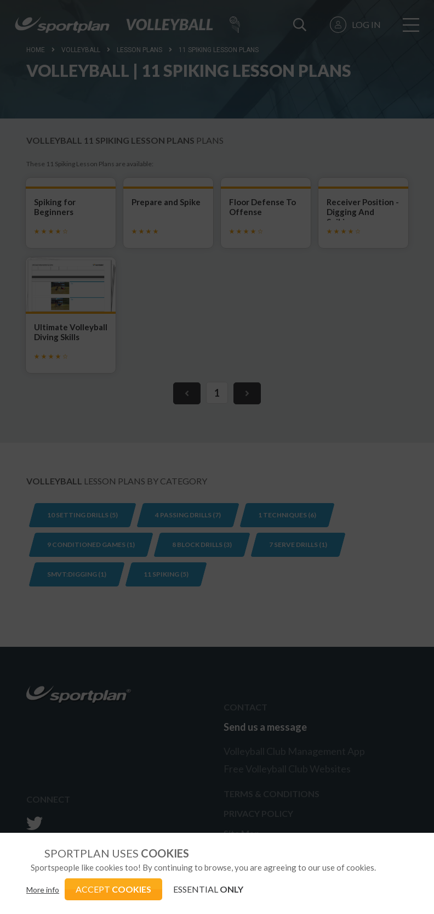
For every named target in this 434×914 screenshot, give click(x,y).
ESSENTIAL (208, 889)
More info (42, 889)
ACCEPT (113, 889)
